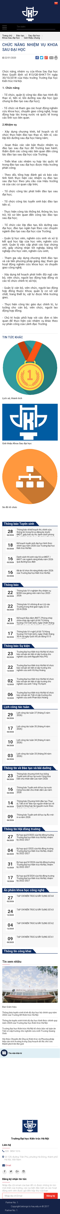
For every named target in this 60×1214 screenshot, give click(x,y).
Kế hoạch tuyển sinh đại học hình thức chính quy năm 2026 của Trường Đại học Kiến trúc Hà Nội (36, 545)
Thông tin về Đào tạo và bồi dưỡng (27, 768)
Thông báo (11, 585)
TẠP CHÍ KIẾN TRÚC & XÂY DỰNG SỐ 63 (35, 909)
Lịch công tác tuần (16, 707)
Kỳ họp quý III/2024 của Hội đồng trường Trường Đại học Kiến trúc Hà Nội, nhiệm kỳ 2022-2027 (35, 878)
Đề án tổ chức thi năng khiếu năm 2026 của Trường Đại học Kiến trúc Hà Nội (35, 571)
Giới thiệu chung (32, 38)
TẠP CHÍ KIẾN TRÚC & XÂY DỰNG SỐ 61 (35, 937)
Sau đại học (34, 35)
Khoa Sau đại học (11, 38)
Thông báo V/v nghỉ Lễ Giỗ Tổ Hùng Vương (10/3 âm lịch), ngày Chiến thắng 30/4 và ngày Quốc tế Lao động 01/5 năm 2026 (35, 635)
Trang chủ (7, 35)
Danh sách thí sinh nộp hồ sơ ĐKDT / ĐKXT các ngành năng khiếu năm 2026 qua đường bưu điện (35, 559)
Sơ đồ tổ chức (9, 507)
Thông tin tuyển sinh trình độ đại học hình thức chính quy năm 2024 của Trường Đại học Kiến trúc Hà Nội (29, 1021)
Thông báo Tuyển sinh (19, 524)
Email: (8, 1165)
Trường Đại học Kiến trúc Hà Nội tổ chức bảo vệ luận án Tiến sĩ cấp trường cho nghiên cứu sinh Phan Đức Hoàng (35, 695)
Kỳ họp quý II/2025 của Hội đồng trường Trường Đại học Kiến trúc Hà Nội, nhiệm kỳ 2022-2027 (35, 837)
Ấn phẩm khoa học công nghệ (24, 890)
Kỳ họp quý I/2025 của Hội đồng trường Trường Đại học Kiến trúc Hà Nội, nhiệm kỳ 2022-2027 (35, 851)
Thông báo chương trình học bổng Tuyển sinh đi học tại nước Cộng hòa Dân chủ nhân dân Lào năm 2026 (34, 776)
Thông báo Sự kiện (17, 646)
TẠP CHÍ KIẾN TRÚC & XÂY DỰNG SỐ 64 (35, 896)
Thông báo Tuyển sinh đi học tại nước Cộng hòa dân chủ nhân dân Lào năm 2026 (34, 790)
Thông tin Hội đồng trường (22, 829)
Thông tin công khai (17, 951)
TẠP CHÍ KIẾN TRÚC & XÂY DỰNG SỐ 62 (35, 923)
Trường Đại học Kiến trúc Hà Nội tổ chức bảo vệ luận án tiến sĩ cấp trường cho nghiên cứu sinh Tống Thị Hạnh (35, 681)
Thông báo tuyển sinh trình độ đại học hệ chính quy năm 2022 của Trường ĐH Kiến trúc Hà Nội (29, 1013)
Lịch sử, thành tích (12, 398)
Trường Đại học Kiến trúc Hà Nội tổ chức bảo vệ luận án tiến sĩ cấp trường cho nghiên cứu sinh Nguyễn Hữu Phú (35, 654)
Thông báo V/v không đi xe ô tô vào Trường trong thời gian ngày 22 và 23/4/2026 (33, 606)
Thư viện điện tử (15, 1053)
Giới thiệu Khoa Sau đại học (17, 443)
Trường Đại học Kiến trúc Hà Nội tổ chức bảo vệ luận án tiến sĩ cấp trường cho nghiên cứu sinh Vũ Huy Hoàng (35, 667)
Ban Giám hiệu (9, 1007)
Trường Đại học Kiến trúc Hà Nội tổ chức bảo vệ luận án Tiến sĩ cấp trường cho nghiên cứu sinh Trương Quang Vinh (29, 1031)
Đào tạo (20, 35)
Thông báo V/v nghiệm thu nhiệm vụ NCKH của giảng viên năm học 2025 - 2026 (34, 593)
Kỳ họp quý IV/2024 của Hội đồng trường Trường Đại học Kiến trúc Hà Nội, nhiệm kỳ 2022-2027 (36, 864)
